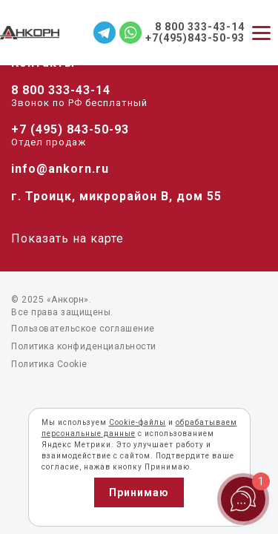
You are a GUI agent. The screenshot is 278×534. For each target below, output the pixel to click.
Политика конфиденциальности (83, 346)
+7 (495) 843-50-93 (70, 129)
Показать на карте (67, 238)
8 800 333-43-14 (60, 90)
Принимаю (139, 492)
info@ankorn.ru (60, 169)
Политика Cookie (49, 364)
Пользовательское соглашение (83, 328)
